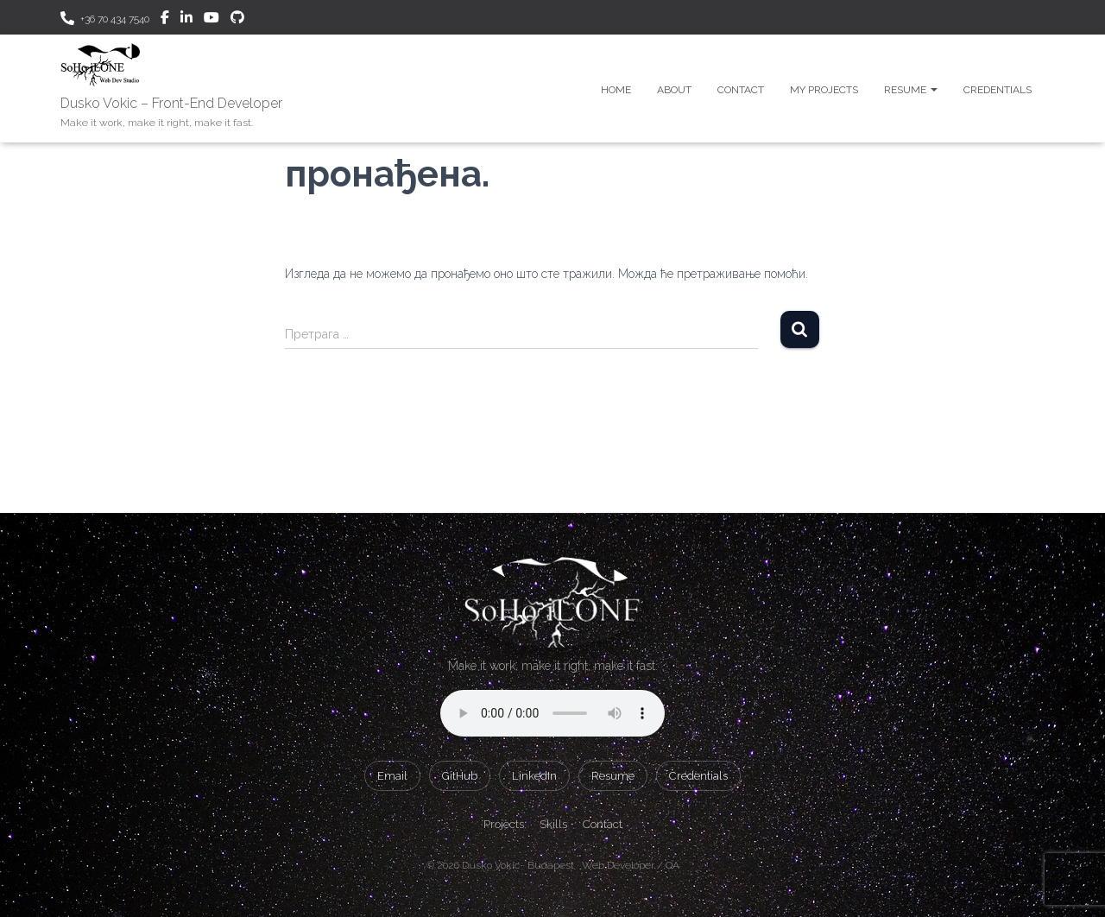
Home (616, 90)
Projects (503, 824)
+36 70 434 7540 (114, 19)
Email (392, 775)
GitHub (237, 20)
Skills (553, 824)
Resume (911, 90)
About (674, 90)
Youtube (211, 20)
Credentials (997, 90)
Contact (740, 90)
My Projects (824, 90)
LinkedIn (534, 775)
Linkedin (186, 20)
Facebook (165, 20)
